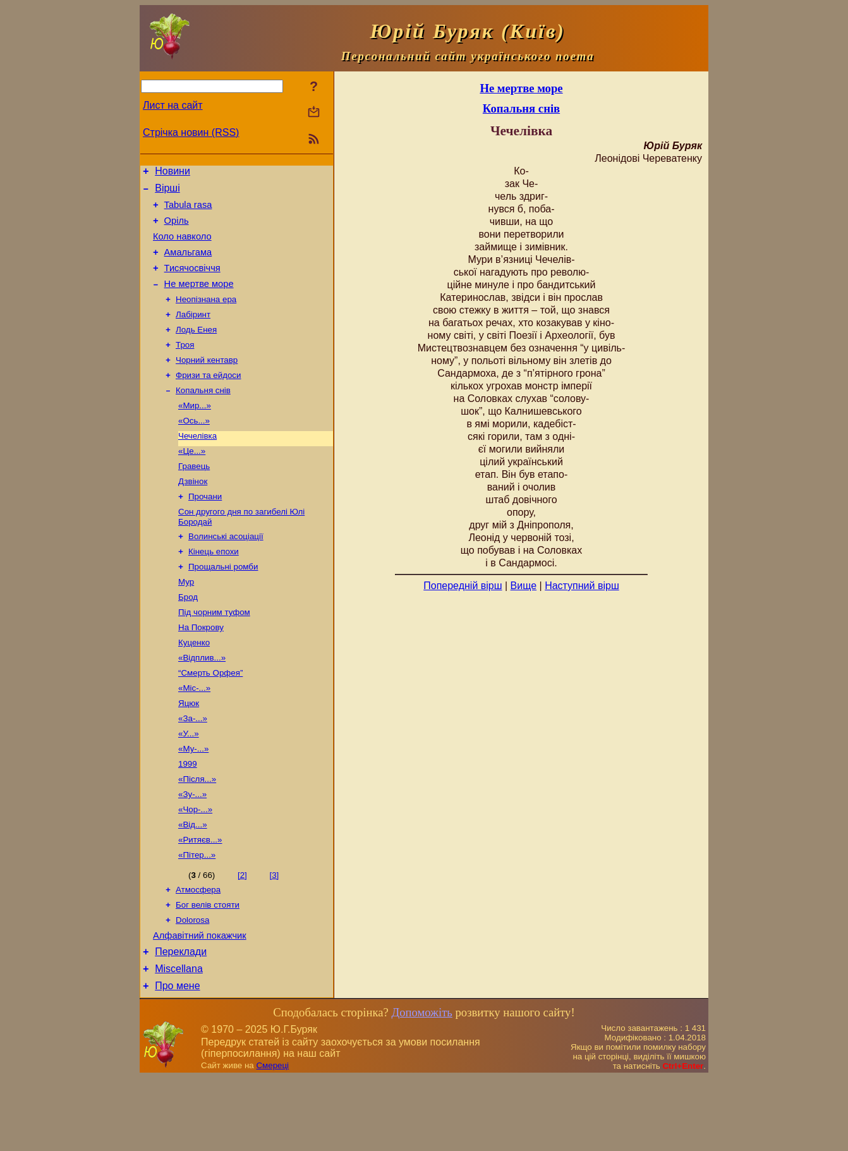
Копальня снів (203, 414)
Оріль (176, 228)
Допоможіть (421, 1085)
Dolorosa (192, 985)
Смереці (272, 1138)
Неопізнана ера (206, 315)
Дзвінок (192, 513)
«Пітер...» (196, 917)
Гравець (194, 496)
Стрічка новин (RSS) (191, 132)
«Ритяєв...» (200, 900)
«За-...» (192, 769)
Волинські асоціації (225, 571)
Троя (185, 365)
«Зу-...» (192, 851)
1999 (187, 818)
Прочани (205, 529)
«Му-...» (193, 802)
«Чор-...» (195, 867)
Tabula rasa (188, 210)
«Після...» (197, 834)
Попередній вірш (462, 585)
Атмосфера (198, 953)
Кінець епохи (213, 588)
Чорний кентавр (207, 381)
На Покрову (201, 670)
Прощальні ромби (223, 604)
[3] (274, 937)
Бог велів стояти (207, 969)
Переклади (181, 1021)
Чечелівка (197, 463)
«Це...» (191, 480)
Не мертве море (199, 299)
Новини (172, 172)
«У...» (188, 785)
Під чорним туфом (214, 654)
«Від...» (192, 884)
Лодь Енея (196, 348)
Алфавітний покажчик (199, 1003)
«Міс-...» (194, 736)
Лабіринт (193, 332)
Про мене (177, 1059)
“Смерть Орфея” (210, 719)
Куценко (194, 686)
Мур (186, 621)
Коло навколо (182, 246)
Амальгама (188, 264)
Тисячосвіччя (192, 281)
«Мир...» (194, 430)
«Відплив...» (202, 703)
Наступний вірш (582, 585)
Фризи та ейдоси (208, 398)
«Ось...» (194, 447)
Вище (524, 585)
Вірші (167, 191)
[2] (242, 937)
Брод (188, 637)
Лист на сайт (173, 105)
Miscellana (179, 1040)
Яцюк (188, 752)
